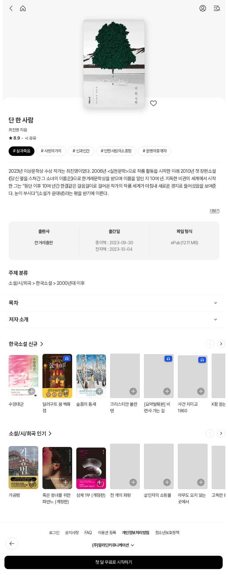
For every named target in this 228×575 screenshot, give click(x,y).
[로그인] (203, 8)
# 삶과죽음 (21, 150)
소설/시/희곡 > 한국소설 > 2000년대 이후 (47, 283)
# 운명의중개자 (155, 150)
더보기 (214, 210)
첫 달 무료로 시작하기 (113, 562)
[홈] (23, 8)
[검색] (217, 8)
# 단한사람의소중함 (116, 150)
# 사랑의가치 (51, 150)
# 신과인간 (81, 150)
